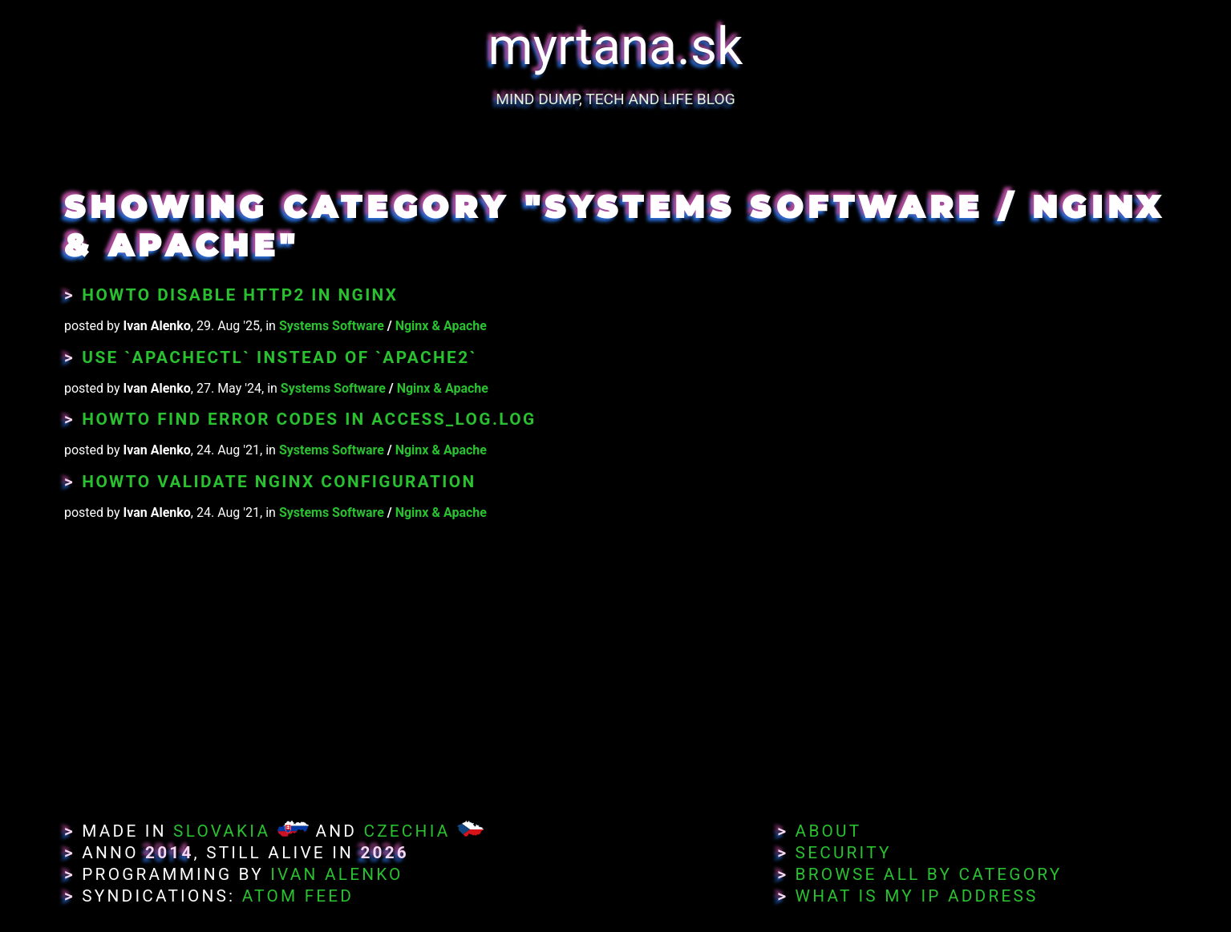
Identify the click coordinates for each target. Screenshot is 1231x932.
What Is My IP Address (917, 896)
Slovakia (221, 831)
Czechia (406, 831)
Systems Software (331, 325)
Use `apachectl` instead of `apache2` (279, 357)
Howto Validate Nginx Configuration (279, 481)
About (829, 831)
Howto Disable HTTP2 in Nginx (240, 295)
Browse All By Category (929, 874)
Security (844, 852)
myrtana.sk (615, 47)
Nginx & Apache (441, 325)
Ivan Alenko (336, 874)
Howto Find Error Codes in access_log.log (309, 419)
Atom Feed (298, 896)
